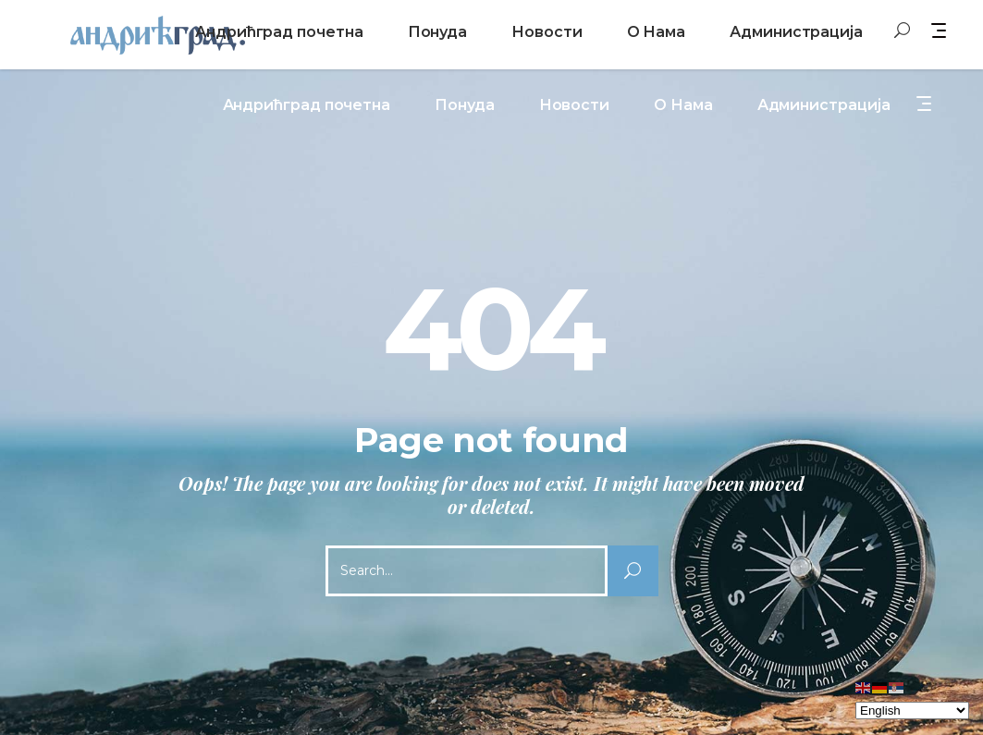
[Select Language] (912, 710)
